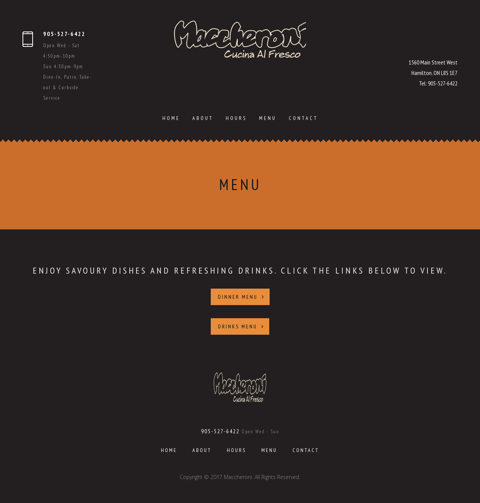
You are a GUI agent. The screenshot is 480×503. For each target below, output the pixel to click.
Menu (267, 118)
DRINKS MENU (241, 326)
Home (171, 118)
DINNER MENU (241, 296)
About (202, 118)
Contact (303, 118)
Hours (236, 118)
